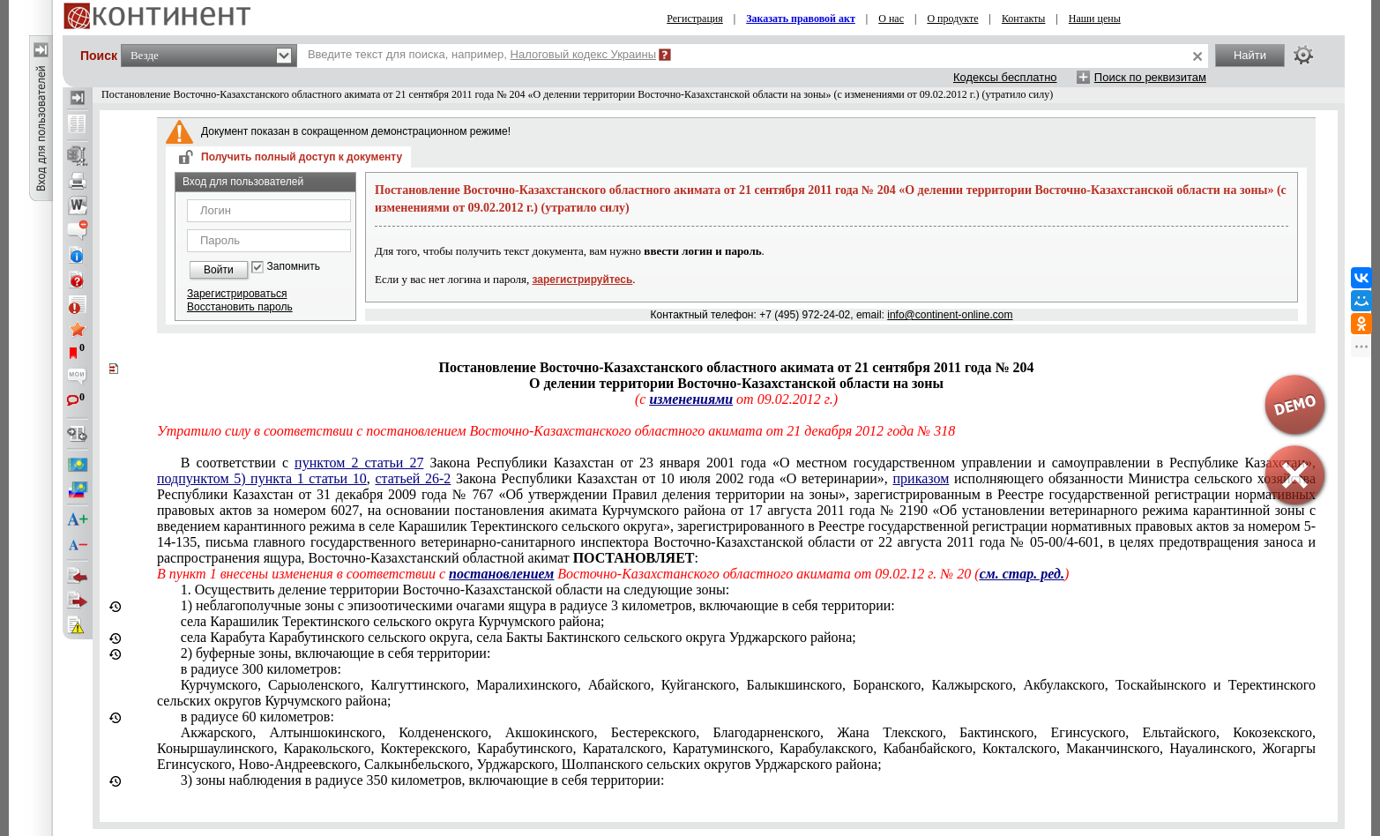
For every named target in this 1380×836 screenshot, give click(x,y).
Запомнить (293, 266)
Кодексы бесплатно (1005, 77)
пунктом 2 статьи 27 (359, 462)
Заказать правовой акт (800, 18)
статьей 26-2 (413, 478)
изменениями (691, 399)
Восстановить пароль (240, 307)
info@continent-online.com (949, 315)
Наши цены (1095, 18)
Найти (1250, 55)
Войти (219, 270)
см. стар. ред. (1022, 573)
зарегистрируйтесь (583, 279)
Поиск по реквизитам (1150, 77)
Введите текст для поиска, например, (482, 54)
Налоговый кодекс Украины (584, 54)
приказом (921, 478)
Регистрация (695, 18)
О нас (891, 18)
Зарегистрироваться (237, 293)
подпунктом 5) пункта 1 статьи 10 (262, 478)
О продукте (952, 18)
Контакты (1024, 18)
